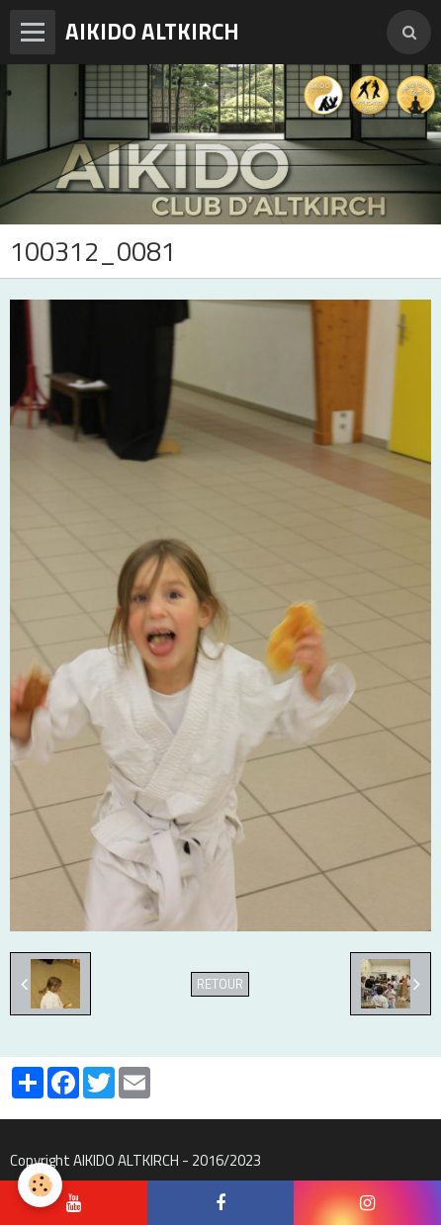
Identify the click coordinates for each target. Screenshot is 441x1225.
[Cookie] (40, 1185)
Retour (220, 984)
